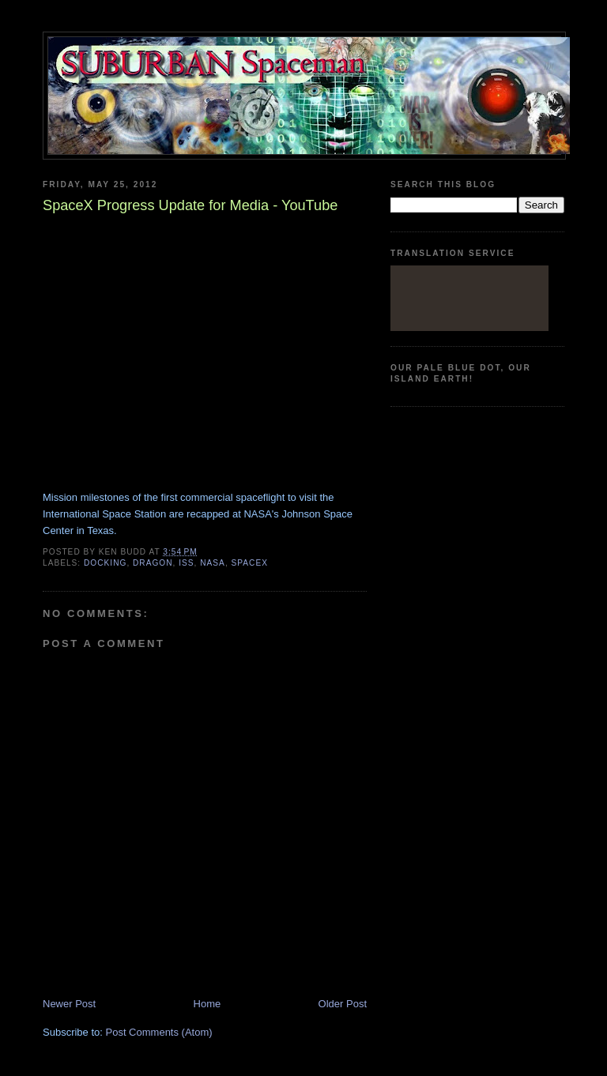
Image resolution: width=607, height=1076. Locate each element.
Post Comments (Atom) (159, 1032)
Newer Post (69, 1004)
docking (105, 563)
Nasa (212, 563)
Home (207, 1004)
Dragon (153, 563)
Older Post (343, 1004)
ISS (186, 563)
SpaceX (250, 563)
